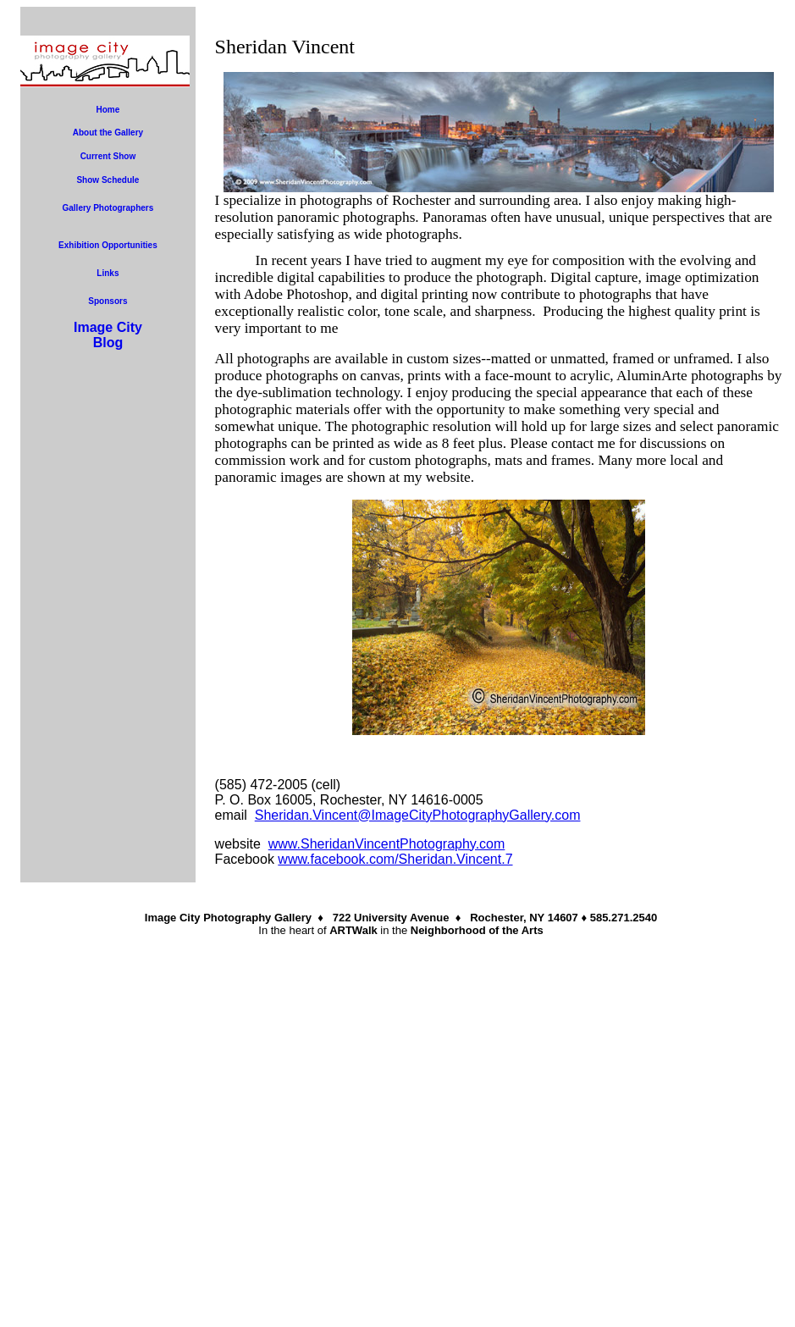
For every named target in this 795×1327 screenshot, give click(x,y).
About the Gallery (108, 132)
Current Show (108, 156)
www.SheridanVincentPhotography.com (386, 844)
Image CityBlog (108, 335)
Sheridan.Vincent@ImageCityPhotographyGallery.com (418, 815)
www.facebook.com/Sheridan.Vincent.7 (395, 859)
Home (108, 109)
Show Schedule (107, 180)
